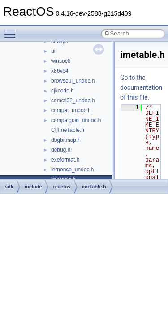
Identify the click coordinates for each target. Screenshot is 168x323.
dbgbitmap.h (66, 140)
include (33, 186)
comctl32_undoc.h (73, 100)
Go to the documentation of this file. (141, 87)
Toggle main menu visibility (12, 30)
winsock (60, 61)
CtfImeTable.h (67, 130)
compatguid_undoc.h (76, 120)
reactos (61, 186)
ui (53, 51)
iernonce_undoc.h (72, 169)
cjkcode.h (62, 90)
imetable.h (94, 186)
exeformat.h (65, 160)
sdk (9, 186)
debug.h (60, 150)
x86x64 (60, 71)
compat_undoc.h (71, 110)
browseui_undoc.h (73, 81)
